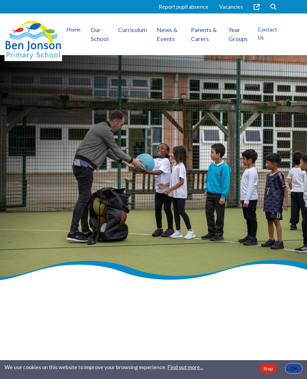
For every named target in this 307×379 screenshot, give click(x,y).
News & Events (167, 34)
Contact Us (267, 33)
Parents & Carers (204, 34)
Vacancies (231, 6)
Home (73, 29)
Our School (100, 34)
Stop (268, 368)
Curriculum (132, 29)
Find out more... (185, 367)
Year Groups (238, 34)
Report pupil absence (183, 6)
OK (293, 368)
